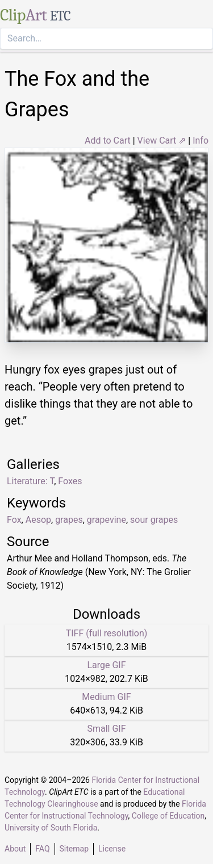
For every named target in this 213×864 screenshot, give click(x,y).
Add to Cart (108, 140)
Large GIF (106, 665)
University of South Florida (51, 827)
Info (200, 140)
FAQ (42, 848)
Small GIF (106, 728)
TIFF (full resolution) (107, 633)
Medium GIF (106, 696)
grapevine (106, 519)
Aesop (38, 519)
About (15, 848)
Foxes (70, 481)
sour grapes (154, 519)
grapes (69, 519)
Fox (14, 519)
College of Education (168, 815)
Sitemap (74, 848)
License (112, 848)
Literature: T (30, 481)
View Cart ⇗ (161, 140)
